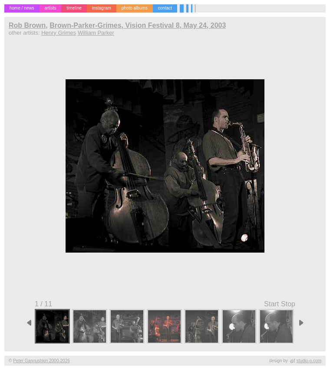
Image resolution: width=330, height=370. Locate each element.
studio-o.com (309, 360)
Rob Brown (27, 25)
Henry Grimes (58, 32)
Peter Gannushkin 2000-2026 (41, 360)
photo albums (135, 8)
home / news (22, 8)
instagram (101, 8)
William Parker (96, 32)
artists (50, 8)
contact (165, 8)
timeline (73, 8)
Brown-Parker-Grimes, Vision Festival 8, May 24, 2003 (138, 25)
